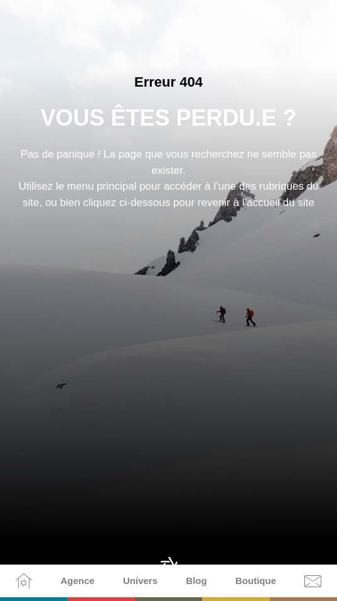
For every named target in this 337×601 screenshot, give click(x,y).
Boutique (255, 580)
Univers (140, 580)
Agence (78, 580)
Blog (196, 580)
